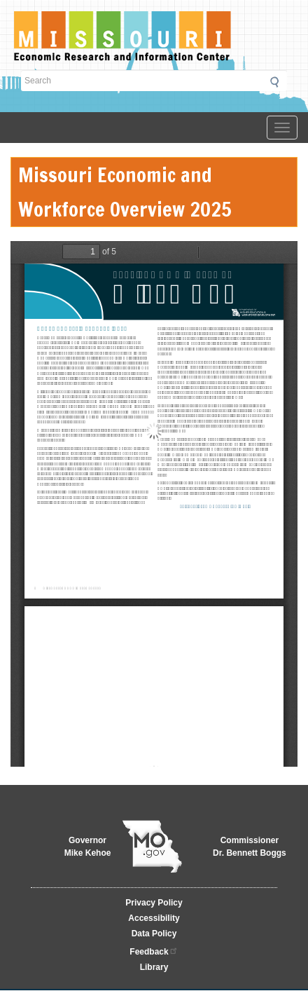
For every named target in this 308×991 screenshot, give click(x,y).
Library (154, 967)
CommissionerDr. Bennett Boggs (249, 846)
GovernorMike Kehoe (87, 846)
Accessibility (153, 918)
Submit (278, 82)
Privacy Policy (153, 903)
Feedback (154, 951)
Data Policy (154, 933)
